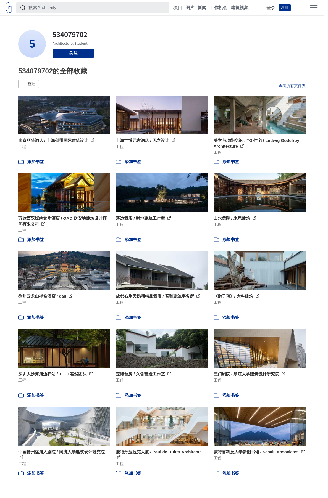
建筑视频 (239, 8)
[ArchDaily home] (9, 7)
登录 (270, 8)
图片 (189, 8)
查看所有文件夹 (292, 86)
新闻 (202, 8)
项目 (177, 8)
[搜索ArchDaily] (97, 7)
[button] (28, 84)
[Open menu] (313, 7)
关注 (73, 53)
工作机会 (218, 8)
